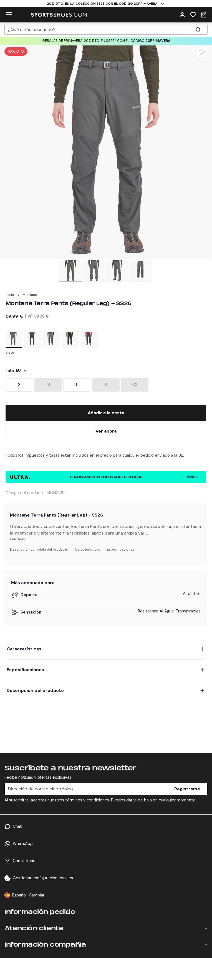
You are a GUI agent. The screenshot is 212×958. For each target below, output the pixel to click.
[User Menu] (182, 15)
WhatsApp (23, 843)
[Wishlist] (193, 14)
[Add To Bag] (106, 413)
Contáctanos (25, 860)
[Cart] (203, 14)
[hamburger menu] (9, 14)
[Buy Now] (106, 431)
